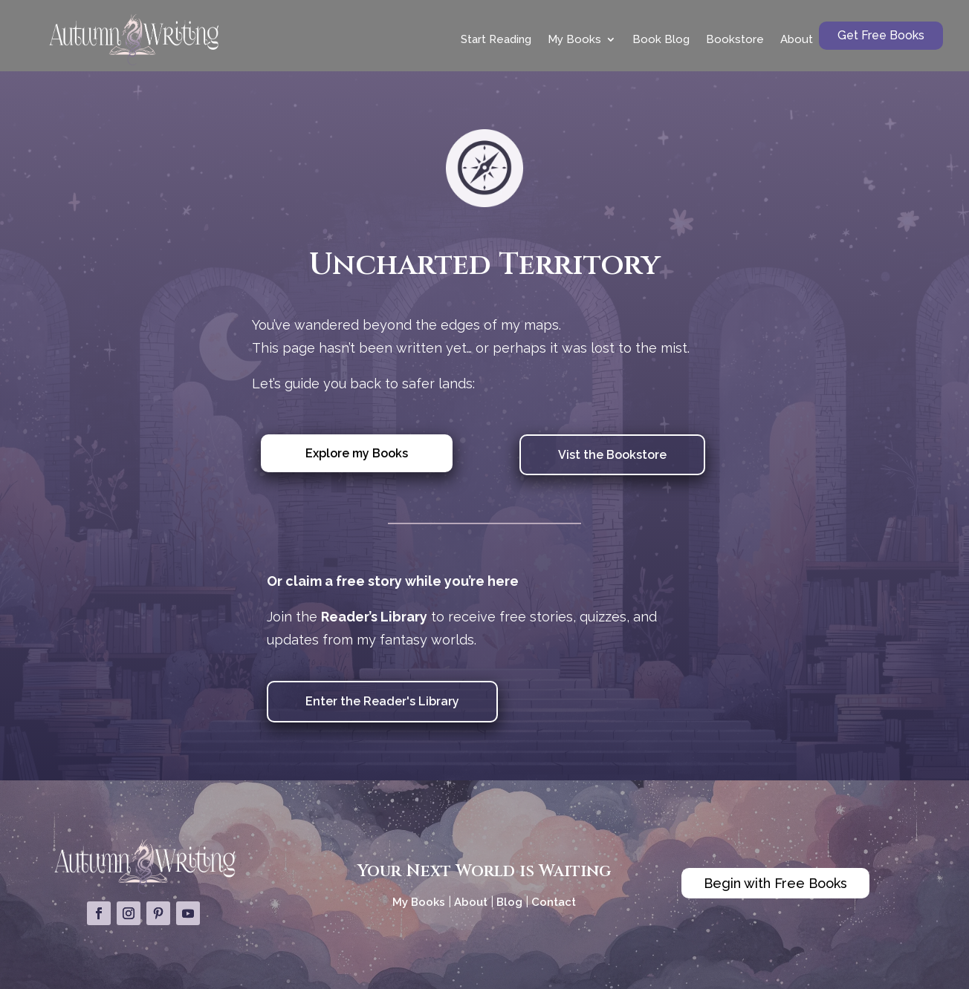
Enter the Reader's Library (382, 701)
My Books (574, 39)
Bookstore (735, 39)
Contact (553, 902)
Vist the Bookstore (612, 455)
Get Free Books (880, 35)
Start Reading (496, 39)
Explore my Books (356, 453)
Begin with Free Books (775, 883)
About (796, 39)
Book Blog (661, 39)
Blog (509, 902)
